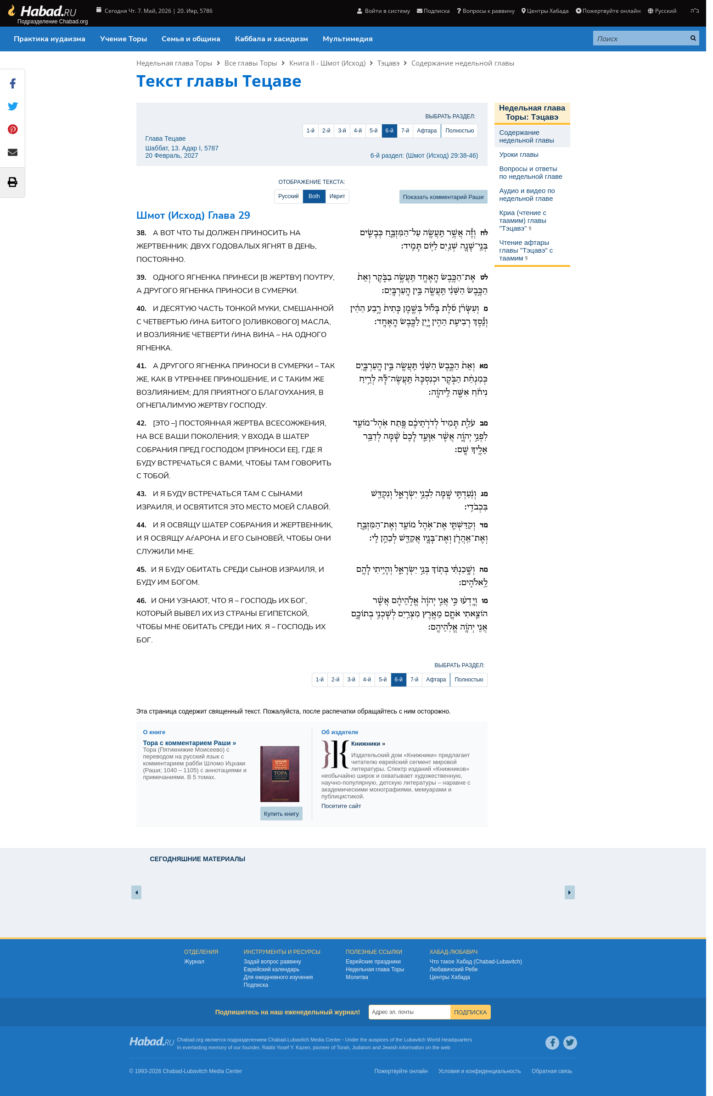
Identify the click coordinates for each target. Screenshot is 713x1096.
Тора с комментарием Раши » (189, 743)
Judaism (361, 1047)
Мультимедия (348, 39)
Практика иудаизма (49, 39)
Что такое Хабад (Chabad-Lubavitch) (476, 961)
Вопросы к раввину (485, 11)
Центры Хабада (545, 11)
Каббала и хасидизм (271, 39)
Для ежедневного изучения (278, 977)
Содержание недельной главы (463, 62)
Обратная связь (552, 1071)
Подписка (433, 11)
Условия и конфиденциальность (479, 1071)
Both (314, 196)
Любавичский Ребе (454, 969)
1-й (310, 130)
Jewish (390, 1047)
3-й (342, 130)
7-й (405, 130)
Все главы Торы (251, 62)
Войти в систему (383, 11)
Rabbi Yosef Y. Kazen (286, 1047)
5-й (373, 130)
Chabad (277, 1039)
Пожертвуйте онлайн (608, 11)
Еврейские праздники (373, 961)
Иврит (337, 196)
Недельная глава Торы (174, 62)
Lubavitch (298, 1039)
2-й (326, 130)
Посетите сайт (341, 806)
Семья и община (191, 39)
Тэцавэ (388, 62)
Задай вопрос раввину (272, 961)
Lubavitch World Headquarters (438, 1039)
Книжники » (368, 743)
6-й (389, 130)
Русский (662, 11)
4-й (358, 130)
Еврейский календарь (272, 969)
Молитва (357, 977)
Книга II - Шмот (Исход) (327, 62)
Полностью (459, 130)
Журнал (194, 961)
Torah (343, 1047)
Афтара (427, 130)
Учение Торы (123, 39)
